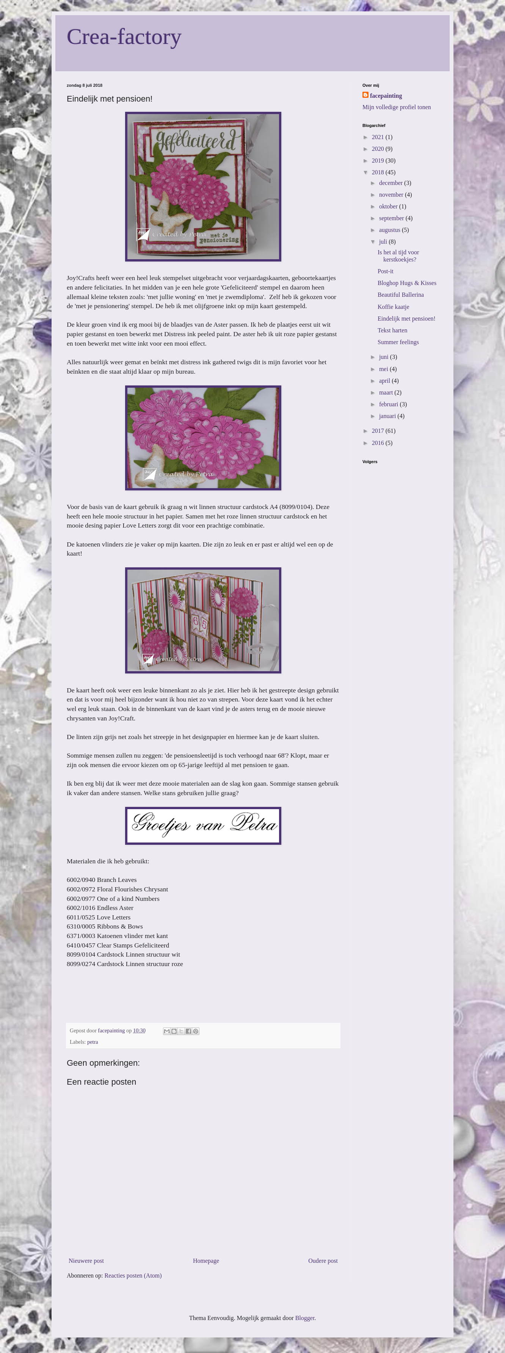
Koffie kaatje (393, 307)
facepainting (386, 95)
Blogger (305, 1318)
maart (386, 392)
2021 (379, 137)
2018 (379, 172)
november (392, 194)
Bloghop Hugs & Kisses (407, 283)
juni (384, 357)
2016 (379, 443)
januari (388, 416)
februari (389, 404)
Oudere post (323, 1260)
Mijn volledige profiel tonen (396, 107)
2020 (379, 149)
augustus (390, 230)
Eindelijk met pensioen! (407, 318)
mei (384, 369)
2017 (379, 431)
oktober (389, 206)
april (385, 380)
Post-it (386, 271)
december (391, 183)
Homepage (206, 1260)
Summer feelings (398, 342)
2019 (379, 160)
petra (92, 1042)
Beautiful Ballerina (401, 294)
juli (384, 241)
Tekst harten (392, 330)
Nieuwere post (86, 1260)
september (392, 218)
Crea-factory (124, 36)
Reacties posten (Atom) (133, 1275)
